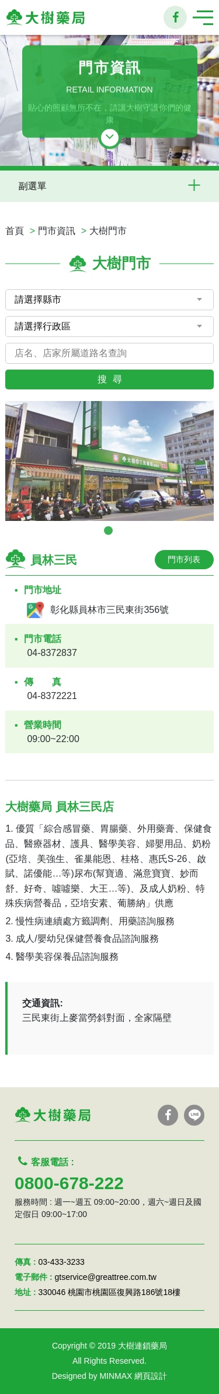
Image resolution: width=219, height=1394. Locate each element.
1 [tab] (108, 530)
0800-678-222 (69, 1183)
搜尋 (113, 379)
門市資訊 (56, 231)
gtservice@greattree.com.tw (105, 1277)
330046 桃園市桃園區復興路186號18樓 (109, 1292)
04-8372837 (52, 653)
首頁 (14, 231)
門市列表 (184, 559)
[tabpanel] (109, 461)
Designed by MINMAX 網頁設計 (110, 1376)
